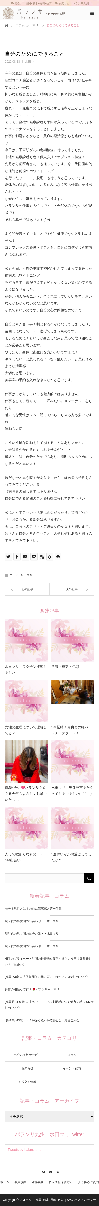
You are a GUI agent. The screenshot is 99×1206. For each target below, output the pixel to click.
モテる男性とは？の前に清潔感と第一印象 (33, 908)
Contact (50, 1171)
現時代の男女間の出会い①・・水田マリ (32, 946)
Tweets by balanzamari (25, 1150)
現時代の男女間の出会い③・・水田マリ (32, 921)
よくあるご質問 (88, 1182)
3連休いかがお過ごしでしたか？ (71, 857)
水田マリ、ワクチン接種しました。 (26, 670)
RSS (56, 1171)
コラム (20, 25)
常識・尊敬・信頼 (65, 667)
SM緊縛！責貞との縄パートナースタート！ (71, 730)
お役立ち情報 (27, 1082)
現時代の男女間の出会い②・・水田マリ (32, 933)
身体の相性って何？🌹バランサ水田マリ (32, 989)
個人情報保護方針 (61, 1182)
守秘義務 (38, 1182)
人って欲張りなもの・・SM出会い (24, 857)
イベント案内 (72, 1068)
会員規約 (20, 1182)
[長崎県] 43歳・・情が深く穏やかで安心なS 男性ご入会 (42, 1020)
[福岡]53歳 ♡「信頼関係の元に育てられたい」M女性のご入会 (46, 977)
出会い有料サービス (27, 1055)
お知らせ (27, 1068)
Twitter (42, 1171)
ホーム (4, 1182)
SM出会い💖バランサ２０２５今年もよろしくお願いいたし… (26, 794)
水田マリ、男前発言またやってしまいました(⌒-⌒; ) (72, 791)
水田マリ (32, 25)
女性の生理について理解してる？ (26, 730)
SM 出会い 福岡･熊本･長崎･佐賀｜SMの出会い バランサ (58, 1200)
